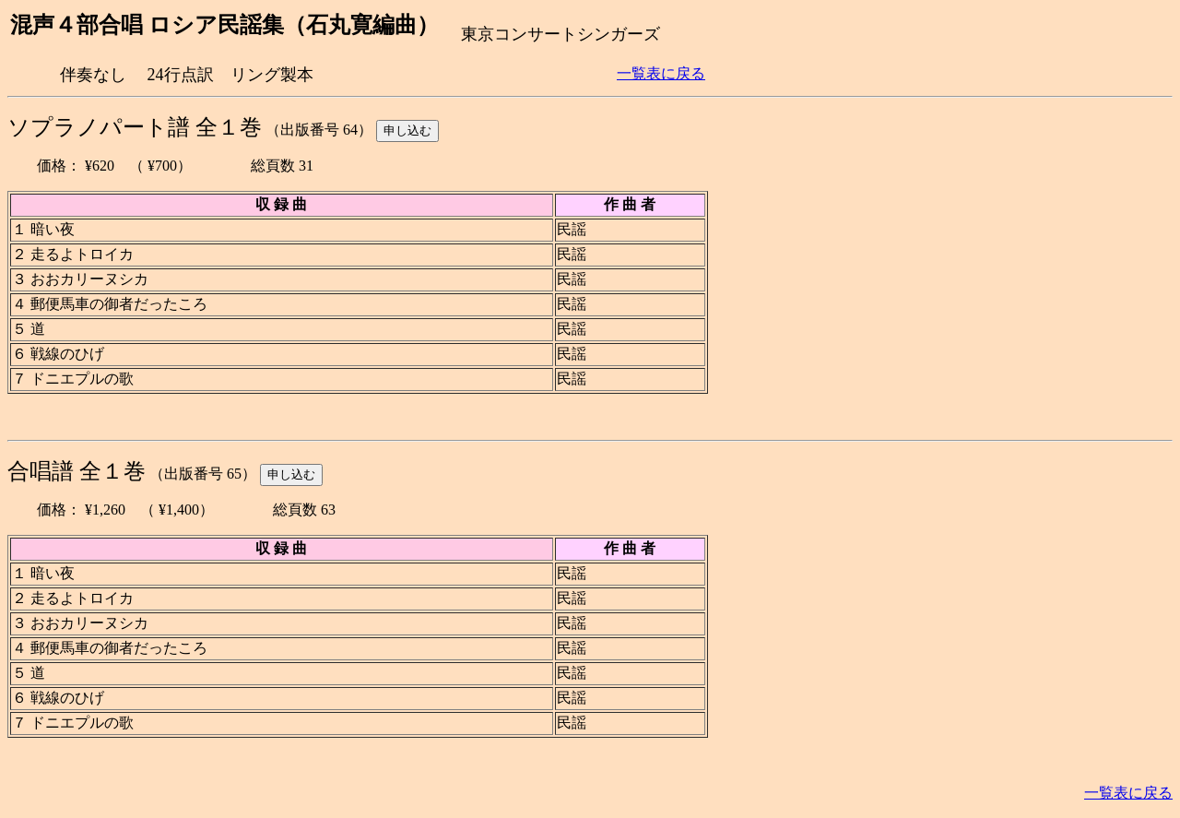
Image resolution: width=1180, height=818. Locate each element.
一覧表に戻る (661, 73)
